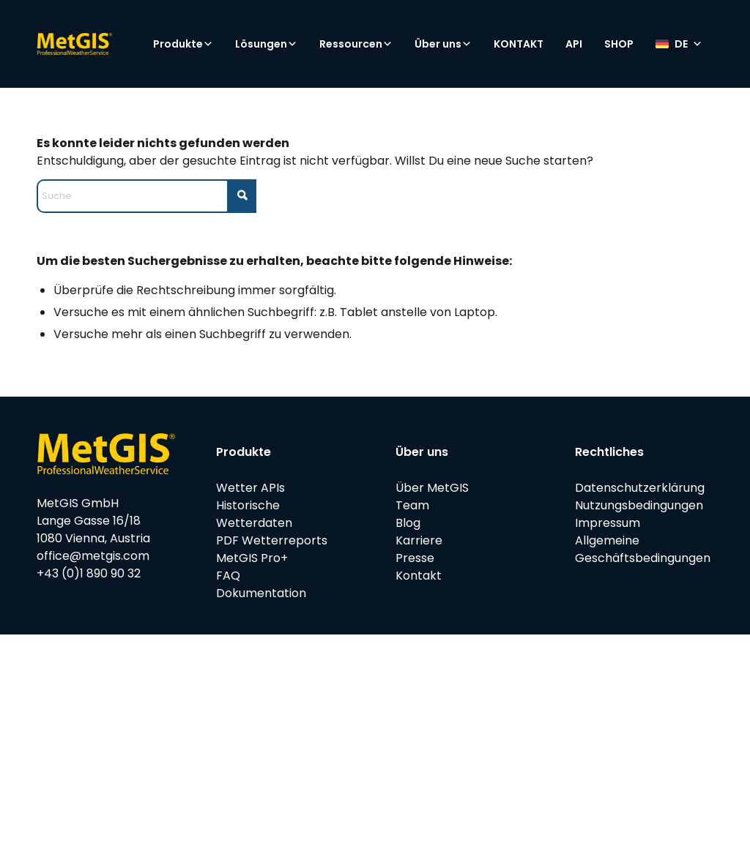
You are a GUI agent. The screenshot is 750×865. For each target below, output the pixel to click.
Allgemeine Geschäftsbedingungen (642, 549)
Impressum (607, 522)
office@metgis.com (93, 555)
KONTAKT (518, 44)
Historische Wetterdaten (254, 514)
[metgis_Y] (99, 44)
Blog (408, 522)
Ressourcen (356, 44)
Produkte (183, 44)
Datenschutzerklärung (640, 487)
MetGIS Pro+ (252, 558)
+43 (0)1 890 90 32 (89, 573)
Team (412, 505)
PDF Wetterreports (271, 540)
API (573, 44)
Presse (415, 558)
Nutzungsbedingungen (639, 505)
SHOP (619, 44)
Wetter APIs (250, 487)
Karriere (419, 540)
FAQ (228, 575)
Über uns (443, 44)
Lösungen (266, 44)
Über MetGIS (432, 487)
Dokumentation (261, 593)
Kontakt (419, 575)
